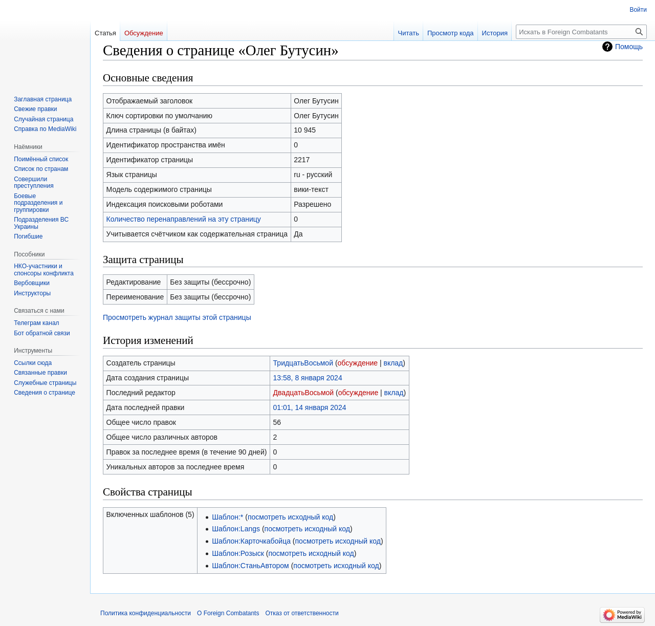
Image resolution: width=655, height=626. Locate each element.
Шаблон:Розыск (238, 553)
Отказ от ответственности (301, 613)
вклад (393, 363)
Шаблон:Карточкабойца (251, 541)
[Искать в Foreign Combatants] (581, 32)
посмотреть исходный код (290, 517)
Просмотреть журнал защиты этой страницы (177, 317)
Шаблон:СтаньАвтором (250, 566)
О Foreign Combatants (228, 613)
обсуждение (358, 363)
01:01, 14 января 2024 (309, 407)
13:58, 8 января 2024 (307, 378)
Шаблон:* (227, 517)
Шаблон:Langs (236, 529)
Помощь (629, 46)
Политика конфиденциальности (145, 613)
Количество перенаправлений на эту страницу (183, 219)
